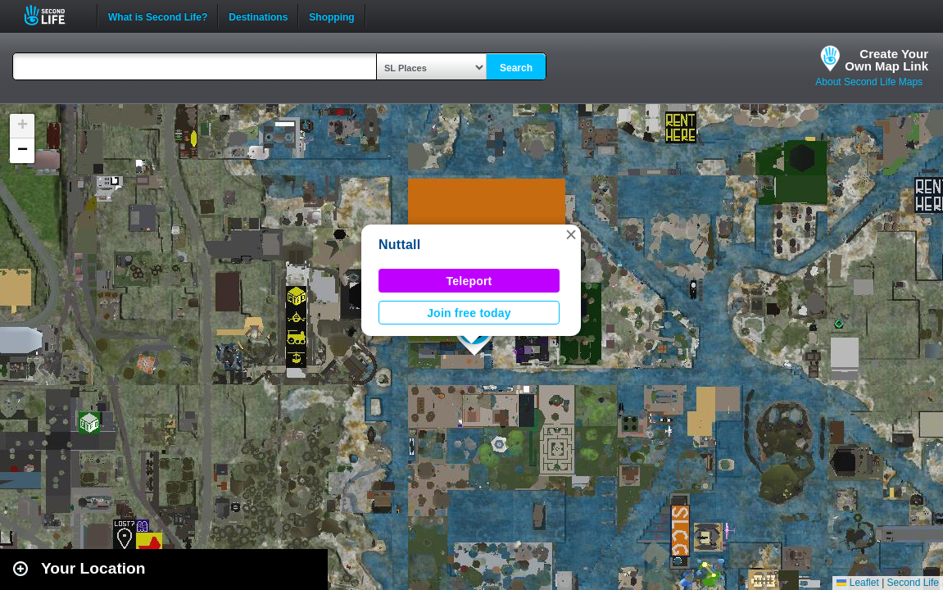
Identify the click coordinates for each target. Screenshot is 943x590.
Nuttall (399, 245)
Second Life (53, 15)
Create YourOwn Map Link (886, 60)
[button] (571, 234)
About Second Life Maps (869, 82)
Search (516, 68)
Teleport (469, 281)
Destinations (258, 15)
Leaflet (857, 582)
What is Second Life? (157, 15)
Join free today (469, 313)
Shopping (331, 15)
